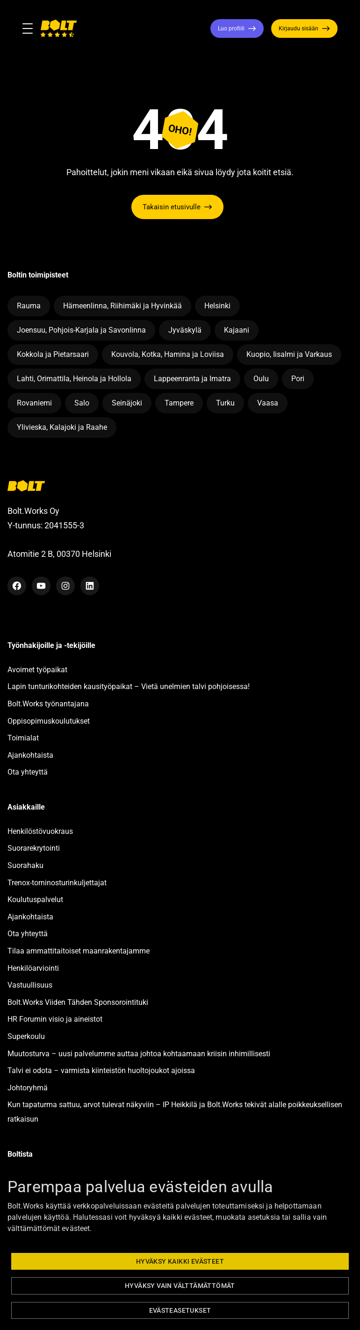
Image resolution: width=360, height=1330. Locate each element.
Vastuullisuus (29, 985)
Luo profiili (231, 28)
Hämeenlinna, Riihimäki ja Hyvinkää (122, 305)
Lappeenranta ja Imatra (192, 378)
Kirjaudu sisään (298, 28)
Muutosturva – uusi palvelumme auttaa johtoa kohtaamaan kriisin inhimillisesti (139, 1053)
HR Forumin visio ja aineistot (54, 1019)
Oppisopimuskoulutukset (48, 721)
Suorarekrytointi (33, 848)
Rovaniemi (34, 402)
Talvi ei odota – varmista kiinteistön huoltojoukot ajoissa (101, 1070)
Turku (225, 402)
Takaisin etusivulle (172, 207)
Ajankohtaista (30, 755)
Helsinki (217, 305)
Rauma (29, 305)
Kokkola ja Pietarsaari (53, 354)
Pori (297, 378)
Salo (81, 402)
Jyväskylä (185, 330)
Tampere (179, 402)
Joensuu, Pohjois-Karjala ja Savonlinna (81, 330)
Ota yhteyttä (27, 772)
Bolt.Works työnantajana (48, 703)
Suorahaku (25, 865)
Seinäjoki (127, 402)
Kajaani (236, 330)
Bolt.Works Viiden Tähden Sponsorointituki (78, 1002)
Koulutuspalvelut (35, 899)
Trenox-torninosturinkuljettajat (57, 882)
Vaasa (267, 402)
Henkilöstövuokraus (40, 831)
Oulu (261, 378)
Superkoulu (26, 1036)
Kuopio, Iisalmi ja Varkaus (289, 354)
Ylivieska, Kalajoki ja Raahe (62, 427)
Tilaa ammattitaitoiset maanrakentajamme (78, 950)
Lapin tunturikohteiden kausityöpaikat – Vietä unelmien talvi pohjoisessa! (128, 686)
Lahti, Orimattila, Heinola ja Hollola (74, 378)
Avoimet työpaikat (37, 669)
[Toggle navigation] (31, 28)
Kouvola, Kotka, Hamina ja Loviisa (167, 354)
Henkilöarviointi (33, 968)
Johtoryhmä (27, 1087)
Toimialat (23, 737)
